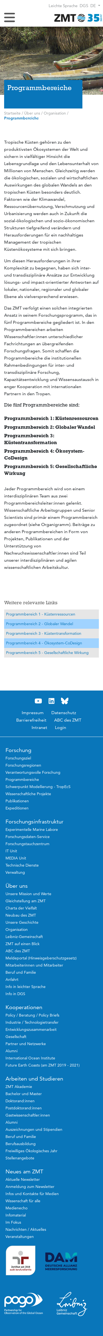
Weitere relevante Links (30, 602)
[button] (95, 5)
